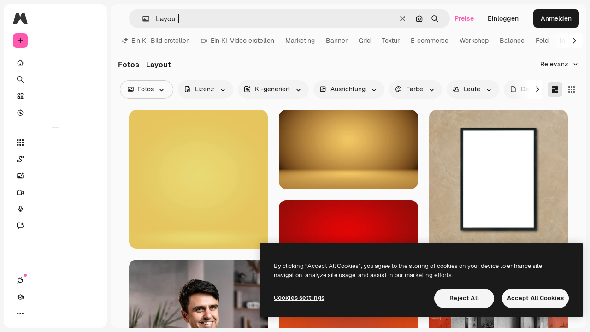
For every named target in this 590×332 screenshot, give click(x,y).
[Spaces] (55, 159)
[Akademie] (37, 313)
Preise (464, 18)
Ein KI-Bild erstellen (156, 40)
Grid (365, 40)
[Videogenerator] (55, 192)
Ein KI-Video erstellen (237, 40)
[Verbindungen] (20, 313)
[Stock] (55, 96)
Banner (337, 40)
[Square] (571, 89)
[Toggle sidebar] (90, 18)
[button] (142, 18)
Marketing (300, 40)
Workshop (474, 40)
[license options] (205, 89)
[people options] (473, 89)
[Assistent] (55, 225)
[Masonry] (555, 89)
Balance (512, 40)
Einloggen (503, 18)
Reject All (464, 298)
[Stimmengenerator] (55, 209)
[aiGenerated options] (273, 89)
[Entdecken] (55, 112)
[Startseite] (55, 62)
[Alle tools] (55, 142)
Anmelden (556, 18)
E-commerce (429, 40)
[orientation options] (348, 89)
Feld (542, 40)
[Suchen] (55, 79)
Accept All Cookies (535, 298)
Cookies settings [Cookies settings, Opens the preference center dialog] (299, 298)
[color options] (415, 89)
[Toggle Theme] (53, 313)
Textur (391, 40)
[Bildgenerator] (55, 175)
